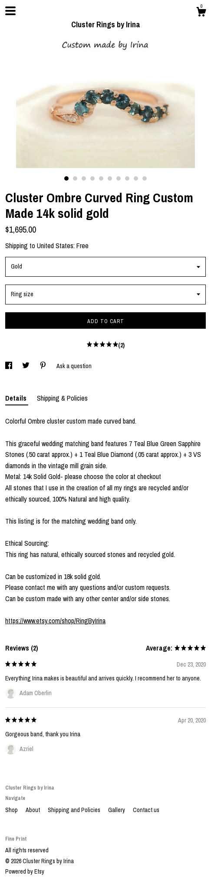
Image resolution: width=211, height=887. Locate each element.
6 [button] (110, 178)
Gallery (117, 810)
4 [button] (92, 178)
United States (55, 245)
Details (16, 398)
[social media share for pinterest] (44, 366)
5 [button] (101, 178)
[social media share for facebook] (9, 366)
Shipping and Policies (75, 810)
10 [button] (144, 178)
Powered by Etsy (24, 871)
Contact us (146, 810)
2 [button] (75, 178)
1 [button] (66, 178)
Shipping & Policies (62, 398)
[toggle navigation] (10, 10)
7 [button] (118, 178)
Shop (12, 810)
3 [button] (84, 178)
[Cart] (201, 12)
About (33, 810)
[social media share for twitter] (26, 366)
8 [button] (127, 178)
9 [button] (136, 178)
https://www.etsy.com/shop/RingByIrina (55, 620)
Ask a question (74, 366)
